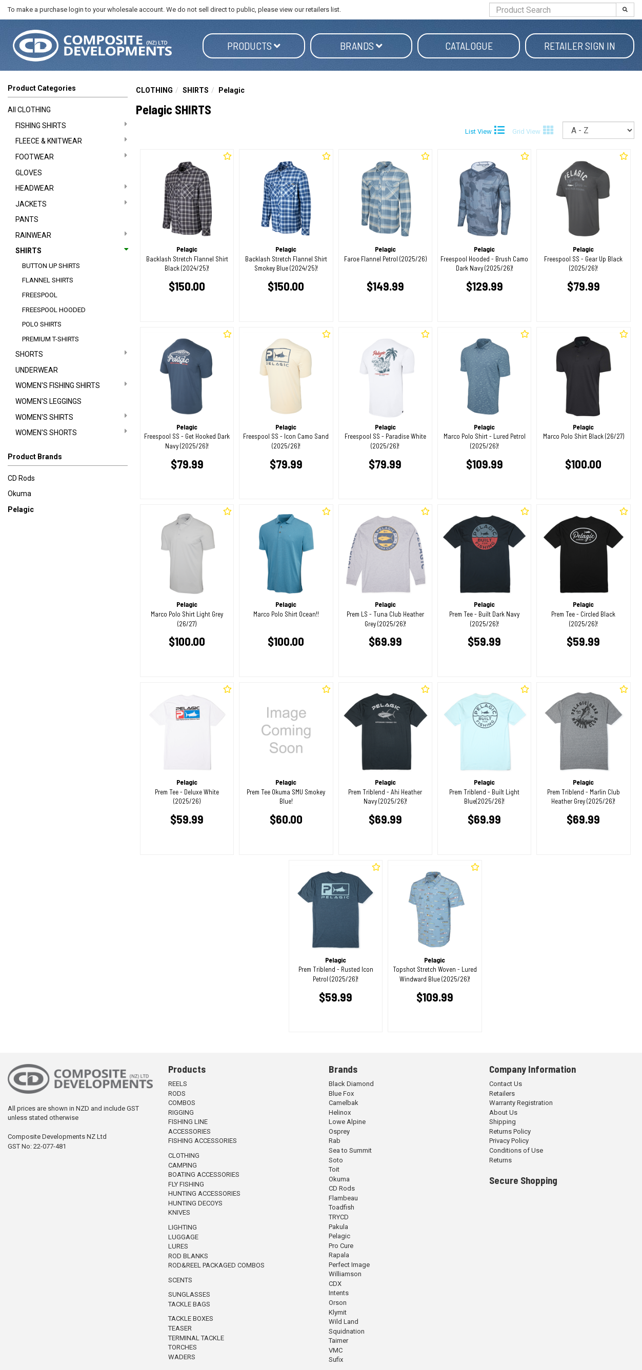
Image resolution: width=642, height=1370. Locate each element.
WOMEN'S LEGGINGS (48, 401)
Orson (338, 1302)
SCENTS (180, 1280)
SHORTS (71, 353)
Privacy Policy (509, 1140)
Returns (500, 1160)
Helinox (340, 1112)
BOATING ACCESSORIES (203, 1174)
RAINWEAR (71, 234)
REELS (177, 1084)
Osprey (339, 1131)
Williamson (345, 1274)
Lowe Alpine (347, 1122)
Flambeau (343, 1198)
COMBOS (181, 1103)
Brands (361, 45)
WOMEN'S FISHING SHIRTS (71, 385)
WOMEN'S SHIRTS (71, 416)
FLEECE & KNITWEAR (71, 140)
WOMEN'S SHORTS (71, 432)
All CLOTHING (29, 110)
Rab (334, 1140)
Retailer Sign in (579, 45)
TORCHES (182, 1347)
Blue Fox (341, 1093)
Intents (339, 1293)
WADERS (181, 1357)
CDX (335, 1283)
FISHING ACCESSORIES (202, 1140)
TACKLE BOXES (190, 1318)
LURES (178, 1246)
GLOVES (28, 173)
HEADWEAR (71, 187)
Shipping (502, 1122)
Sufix (336, 1359)
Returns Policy (510, 1131)
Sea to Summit (350, 1150)
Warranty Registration (521, 1103)
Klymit (338, 1312)
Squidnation (347, 1331)
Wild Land (343, 1321)
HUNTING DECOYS (195, 1203)
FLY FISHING (186, 1184)
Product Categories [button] (42, 88)
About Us (503, 1112)
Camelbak (343, 1103)
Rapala (339, 1255)
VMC (336, 1350)
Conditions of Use (516, 1150)
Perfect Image (349, 1265)
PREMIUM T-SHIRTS (50, 339)
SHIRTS (71, 251)
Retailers (502, 1093)
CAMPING (182, 1165)
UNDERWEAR (36, 370)
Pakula (338, 1227)
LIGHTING (182, 1227)
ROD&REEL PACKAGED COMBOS (216, 1265)
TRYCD (339, 1217)
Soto (336, 1160)
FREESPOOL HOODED (54, 310)
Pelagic (21, 509)
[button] (68, 459)
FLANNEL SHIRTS (47, 280)
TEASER (180, 1328)
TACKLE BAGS (189, 1304)
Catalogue (469, 45)
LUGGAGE (183, 1237)
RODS (177, 1093)
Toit (334, 1169)
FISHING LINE (188, 1122)
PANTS (26, 219)
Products (253, 45)
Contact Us (505, 1084)
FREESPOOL (39, 295)
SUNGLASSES (189, 1294)
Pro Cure (341, 1246)
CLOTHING (154, 90)
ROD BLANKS (188, 1256)
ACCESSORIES (189, 1131)
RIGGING (181, 1112)
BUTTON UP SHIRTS (51, 266)
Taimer (338, 1340)
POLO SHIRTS (42, 324)
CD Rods (21, 478)
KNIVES (179, 1212)
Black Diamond (351, 1084)
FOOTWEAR (71, 156)
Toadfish (341, 1207)
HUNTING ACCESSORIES (204, 1193)
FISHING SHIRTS (71, 125)
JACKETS (71, 203)
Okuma (19, 493)
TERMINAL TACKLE (196, 1338)
